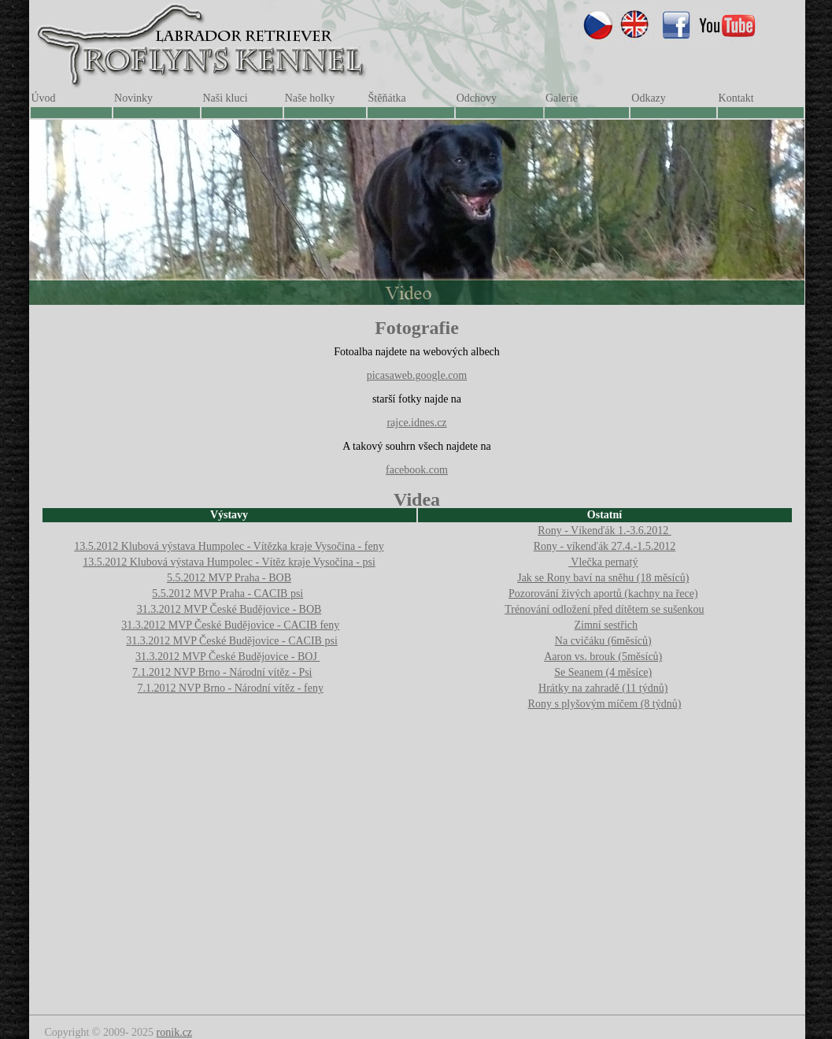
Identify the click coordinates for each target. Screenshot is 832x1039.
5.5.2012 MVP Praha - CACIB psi (227, 593)
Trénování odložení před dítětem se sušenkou (604, 609)
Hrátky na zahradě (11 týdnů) (602, 688)
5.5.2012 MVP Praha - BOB (229, 578)
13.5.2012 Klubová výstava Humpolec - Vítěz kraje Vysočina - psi (229, 562)
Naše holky (310, 98)
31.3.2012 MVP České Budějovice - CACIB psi (232, 641)
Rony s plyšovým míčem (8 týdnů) (605, 704)
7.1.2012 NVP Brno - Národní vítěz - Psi (222, 672)
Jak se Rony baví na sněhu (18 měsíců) (603, 578)
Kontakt (736, 98)
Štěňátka (387, 98)
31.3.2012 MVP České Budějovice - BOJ (227, 656)
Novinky (133, 98)
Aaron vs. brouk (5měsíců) (603, 656)
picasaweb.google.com (417, 375)
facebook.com (417, 470)
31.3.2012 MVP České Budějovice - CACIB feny (230, 625)
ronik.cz (174, 1032)
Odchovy (477, 98)
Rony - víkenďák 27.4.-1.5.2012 (605, 546)
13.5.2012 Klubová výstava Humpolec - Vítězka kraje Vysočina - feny (228, 546)
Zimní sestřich (606, 625)
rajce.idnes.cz (416, 423)
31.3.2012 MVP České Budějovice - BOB (229, 609)
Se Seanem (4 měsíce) (603, 672)
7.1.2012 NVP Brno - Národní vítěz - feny (231, 688)
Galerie (561, 98)
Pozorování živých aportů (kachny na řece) (603, 593)
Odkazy (648, 98)
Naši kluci (224, 98)
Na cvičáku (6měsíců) (603, 641)
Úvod (43, 98)
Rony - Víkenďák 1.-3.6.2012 (604, 530)
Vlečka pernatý (603, 562)
